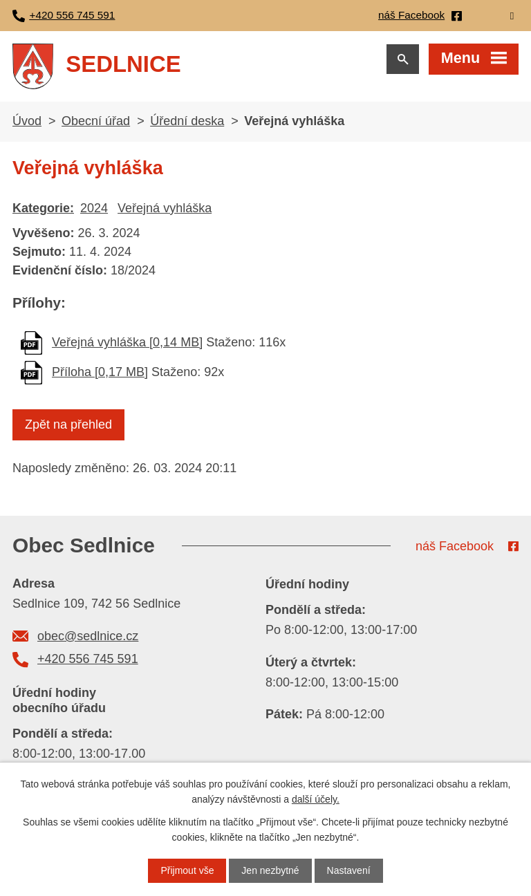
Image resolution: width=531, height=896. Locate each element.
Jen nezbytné (270, 870)
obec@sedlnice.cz (87, 636)
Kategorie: (43, 208)
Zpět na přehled (68, 424)
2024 (94, 208)
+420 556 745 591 (87, 659)
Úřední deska (187, 121)
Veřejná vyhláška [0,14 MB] (127, 342)
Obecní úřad (96, 121)
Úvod (26, 121)
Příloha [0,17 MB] (100, 372)
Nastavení (349, 870)
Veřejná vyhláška (165, 208)
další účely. (315, 799)
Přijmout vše (187, 870)
